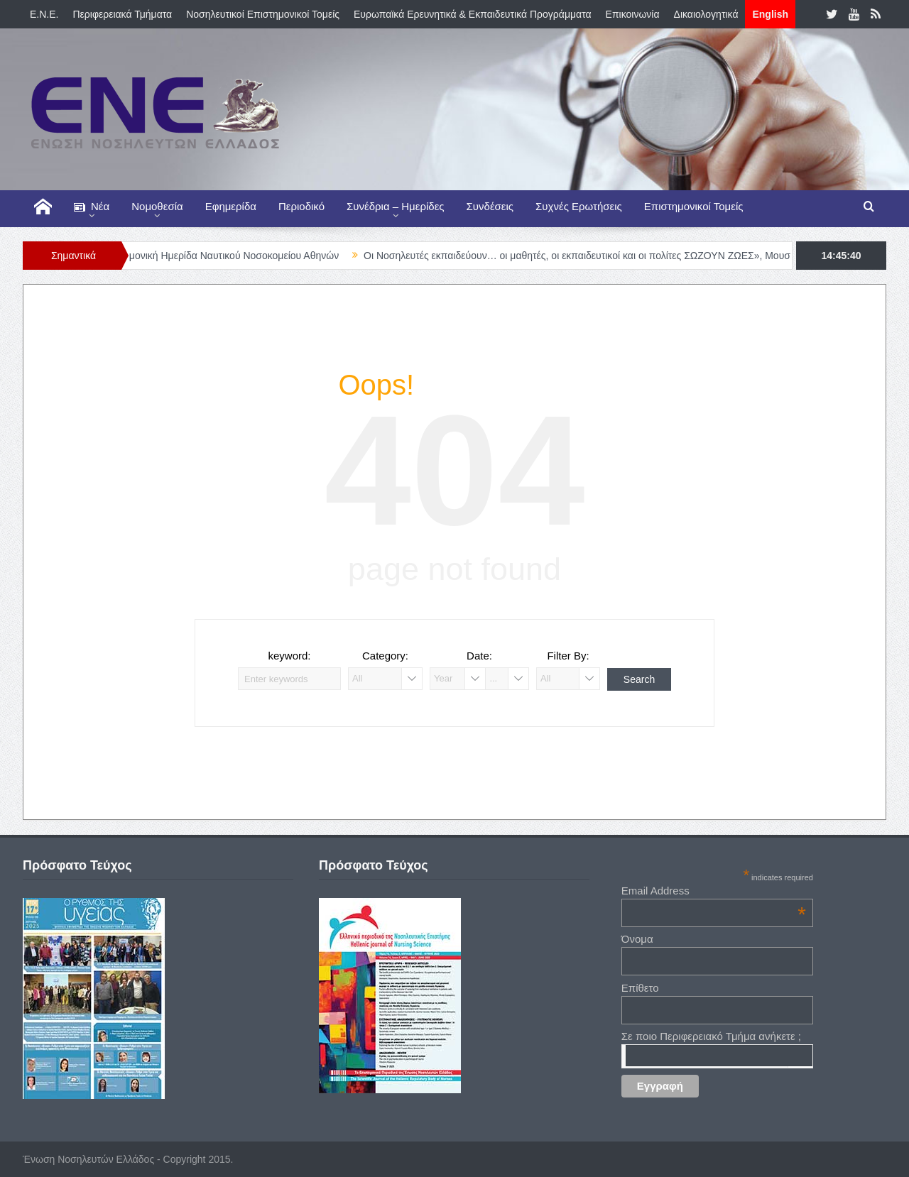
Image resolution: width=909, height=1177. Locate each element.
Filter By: (568, 656)
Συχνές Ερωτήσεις (578, 206)
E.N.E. (44, 14)
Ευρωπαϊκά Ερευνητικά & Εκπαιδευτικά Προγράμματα (473, 14)
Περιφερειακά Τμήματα (122, 14)
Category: (385, 656)
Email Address (713, 891)
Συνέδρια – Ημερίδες (396, 206)
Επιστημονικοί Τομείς (694, 206)
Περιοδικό (301, 206)
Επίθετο (640, 988)
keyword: (289, 656)
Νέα (91, 207)
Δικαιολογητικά (706, 14)
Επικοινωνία (633, 14)
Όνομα (637, 939)
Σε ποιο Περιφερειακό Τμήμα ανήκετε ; (711, 1036)
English (770, 14)
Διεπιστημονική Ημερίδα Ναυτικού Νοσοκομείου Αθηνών (226, 255)
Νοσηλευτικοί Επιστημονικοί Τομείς (262, 14)
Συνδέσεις (490, 206)
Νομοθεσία (157, 206)
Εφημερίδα (230, 206)
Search (639, 679)
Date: (479, 656)
